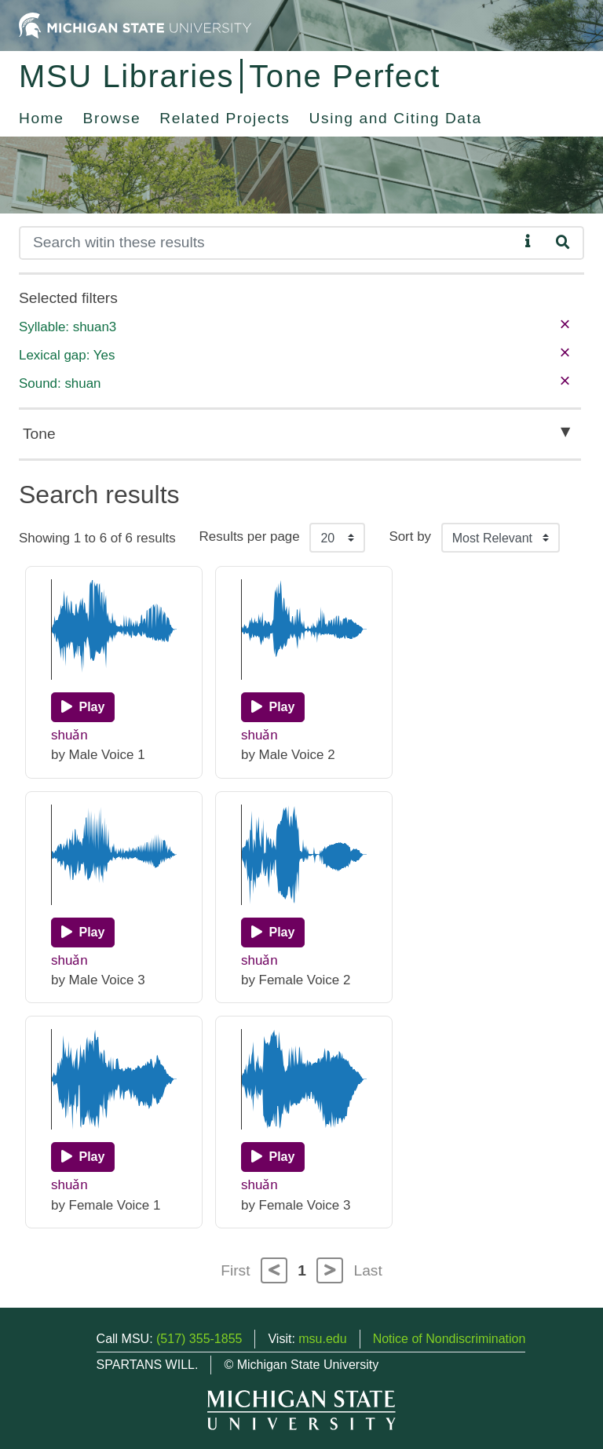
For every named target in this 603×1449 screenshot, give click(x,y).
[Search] (269, 243)
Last (368, 1270)
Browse (112, 118)
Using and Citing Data (395, 118)
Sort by (410, 536)
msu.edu (322, 1338)
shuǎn (69, 735)
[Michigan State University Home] (135, 24)
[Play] (83, 707)
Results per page (249, 536)
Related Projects (224, 118)
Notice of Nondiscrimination (449, 1338)
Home (41, 118)
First (235, 1270)
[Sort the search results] (500, 538)
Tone (39, 433)
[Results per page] (337, 538)
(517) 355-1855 (199, 1338)
